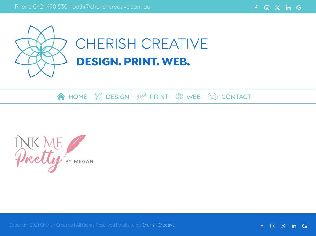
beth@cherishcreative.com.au (111, 6)
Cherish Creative (158, 225)
